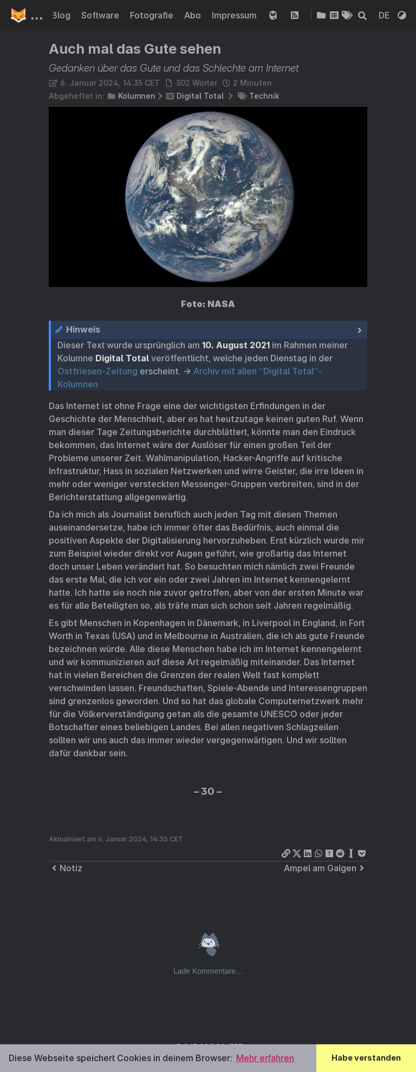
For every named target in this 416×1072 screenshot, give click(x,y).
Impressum (235, 15)
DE (385, 15)
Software (101, 15)
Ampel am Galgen (325, 868)
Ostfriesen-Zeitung (97, 371)
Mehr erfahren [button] (265, 1057)
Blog (62, 15)
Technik (264, 95)
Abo (193, 15)
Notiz (65, 868)
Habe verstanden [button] (366, 1057)
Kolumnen (136, 95)
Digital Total (200, 95)
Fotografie (153, 15)
